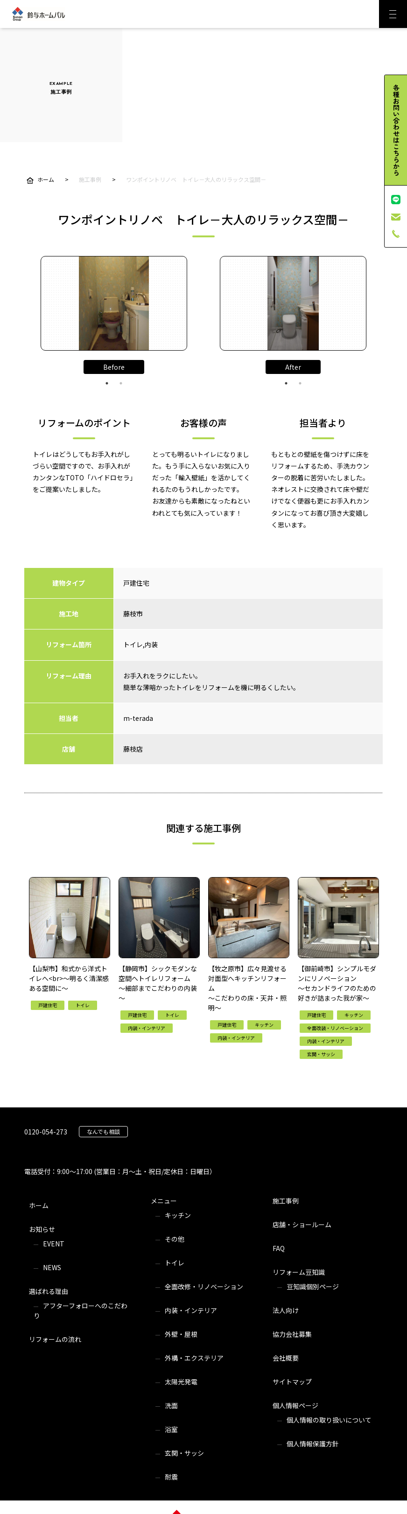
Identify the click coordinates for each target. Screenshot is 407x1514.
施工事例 (286, 1200)
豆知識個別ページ (313, 1286)
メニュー (164, 1200)
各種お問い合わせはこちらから (396, 130)
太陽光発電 (181, 1381)
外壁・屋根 (181, 1334)
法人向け (286, 1310)
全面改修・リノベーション (204, 1286)
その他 (174, 1239)
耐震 (171, 1476)
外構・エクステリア (194, 1357)
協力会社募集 (292, 1334)
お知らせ (42, 1229)
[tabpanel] (114, 303)
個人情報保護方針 (313, 1443)
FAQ (279, 1248)
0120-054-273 (45, 1131)
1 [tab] (107, 383)
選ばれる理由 (48, 1291)
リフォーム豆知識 (299, 1272)
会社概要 (286, 1357)
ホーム (39, 1205)
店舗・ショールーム (302, 1224)
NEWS (52, 1267)
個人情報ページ (295, 1405)
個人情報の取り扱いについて (329, 1419)
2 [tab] (121, 383)
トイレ (174, 1262)
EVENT (53, 1243)
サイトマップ (292, 1381)
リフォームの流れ (55, 1339)
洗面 (171, 1405)
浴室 (171, 1429)
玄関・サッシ (184, 1453)
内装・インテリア (191, 1310)
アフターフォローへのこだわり (80, 1310)
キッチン (178, 1215)
